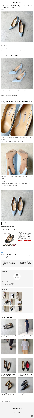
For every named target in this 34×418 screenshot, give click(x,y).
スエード (27, 254)
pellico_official (4, 226)
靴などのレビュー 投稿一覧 (7, 254)
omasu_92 (4, 291)
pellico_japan (11, 226)
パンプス (4, 256)
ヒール (10, 256)
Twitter (15, 412)
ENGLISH (19, 412)
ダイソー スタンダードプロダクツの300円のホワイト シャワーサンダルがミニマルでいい (9, 263)
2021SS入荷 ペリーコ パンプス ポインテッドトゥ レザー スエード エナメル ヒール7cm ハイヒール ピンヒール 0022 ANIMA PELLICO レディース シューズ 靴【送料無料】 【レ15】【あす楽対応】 (24, 235)
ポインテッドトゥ (17, 256)
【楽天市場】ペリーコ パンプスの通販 (10, 229)
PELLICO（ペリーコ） (19, 254)
